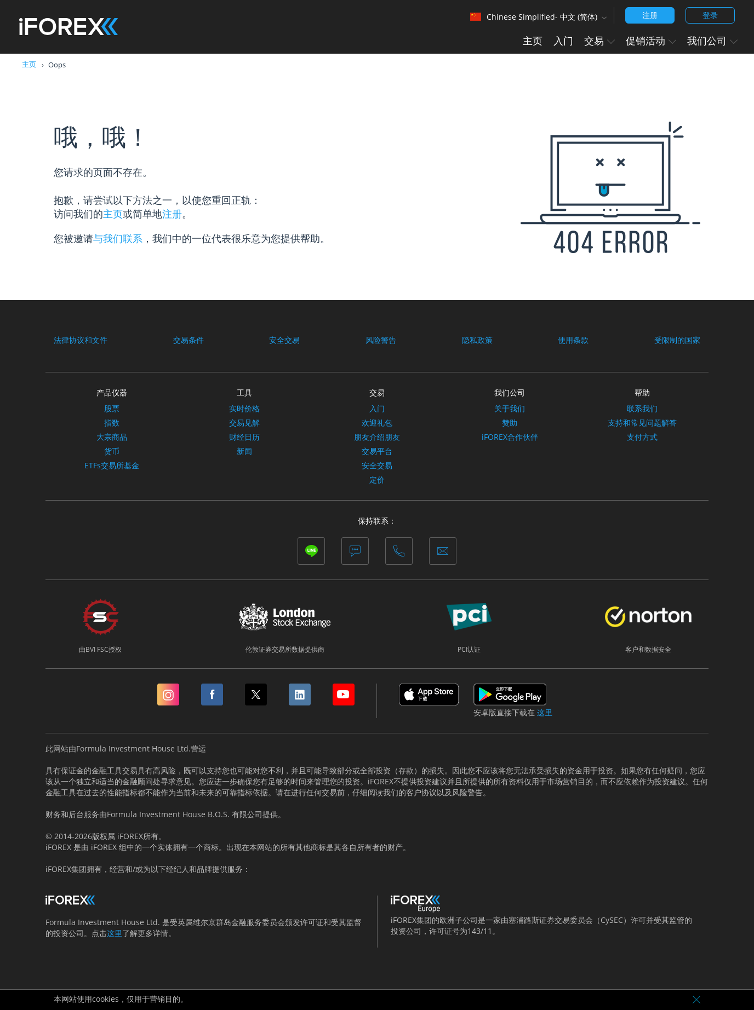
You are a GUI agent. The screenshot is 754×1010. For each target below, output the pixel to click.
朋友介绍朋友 (377, 437)
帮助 (642, 392)
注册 (650, 15)
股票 (111, 409)
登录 (710, 15)
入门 (563, 40)
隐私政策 (477, 340)
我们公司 (712, 40)
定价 (377, 480)
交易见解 (244, 423)
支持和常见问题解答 (642, 423)
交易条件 (188, 340)
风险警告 (380, 340)
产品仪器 (111, 392)
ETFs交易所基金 (111, 465)
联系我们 (642, 409)
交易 (599, 40)
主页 (532, 40)
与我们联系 (117, 238)
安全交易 (284, 340)
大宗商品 (111, 437)
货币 (111, 451)
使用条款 (573, 340)
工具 (244, 392)
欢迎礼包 (377, 423)
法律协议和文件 (80, 340)
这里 (544, 713)
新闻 (244, 451)
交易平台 (377, 451)
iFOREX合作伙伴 (510, 437)
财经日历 (244, 437)
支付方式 (642, 437)
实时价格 (244, 409)
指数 (111, 423)
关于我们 (509, 409)
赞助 (509, 423)
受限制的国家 (677, 340)
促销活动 (651, 40)
